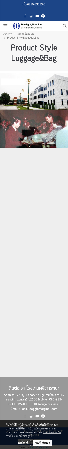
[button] (63, 26)
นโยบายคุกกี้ (25, 436)
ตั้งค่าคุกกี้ (23, 442)
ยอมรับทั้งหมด (42, 442)
